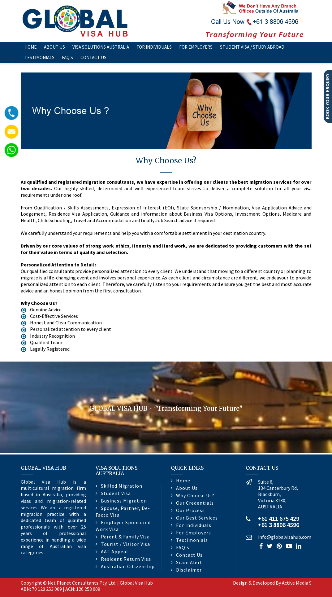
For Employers (196, 47)
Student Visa (116, 493)
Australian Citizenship (128, 566)
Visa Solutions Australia (100, 47)
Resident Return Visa (126, 559)
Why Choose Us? (195, 495)
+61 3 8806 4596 (278, 525)
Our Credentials (195, 503)
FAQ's (67, 57)
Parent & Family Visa (125, 536)
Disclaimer (189, 570)
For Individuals (154, 47)
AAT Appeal (114, 551)
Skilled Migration (121, 486)
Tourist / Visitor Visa (125, 544)
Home (30, 47)
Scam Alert (189, 562)
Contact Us (93, 57)
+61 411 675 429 (278, 518)
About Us (54, 47)
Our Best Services (197, 518)
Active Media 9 (297, 583)
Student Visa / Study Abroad (252, 47)
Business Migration (124, 501)
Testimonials (39, 57)
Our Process (190, 510)
